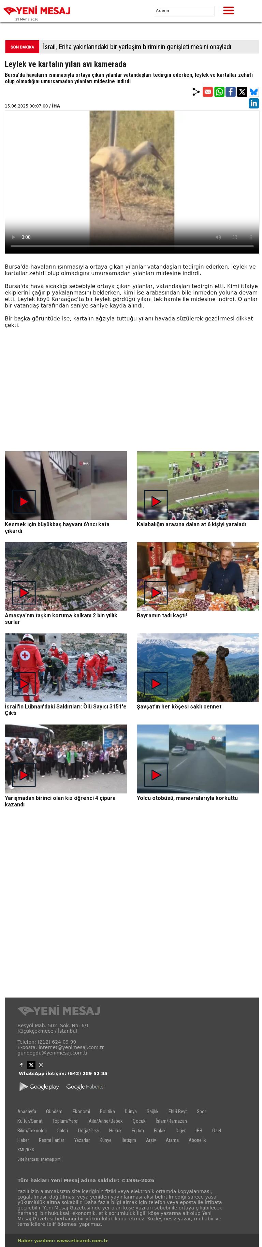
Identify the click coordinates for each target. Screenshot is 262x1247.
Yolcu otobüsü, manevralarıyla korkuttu (187, 798)
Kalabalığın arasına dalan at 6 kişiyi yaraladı (191, 524)
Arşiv (151, 1140)
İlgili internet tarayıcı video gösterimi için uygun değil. (132, 182)
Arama (172, 1140)
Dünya (131, 1111)
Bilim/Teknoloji (32, 1131)
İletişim (128, 1140)
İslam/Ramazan (171, 1121)
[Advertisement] (132, 403)
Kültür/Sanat (30, 1121)
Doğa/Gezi (88, 1131)
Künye (106, 1140)
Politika (107, 1111)
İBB (198, 1131)
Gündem (54, 1111)
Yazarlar (82, 1140)
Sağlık (153, 1111)
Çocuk (139, 1121)
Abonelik (197, 1140)
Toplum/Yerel (65, 1121)
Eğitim (138, 1131)
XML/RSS (25, 1149)
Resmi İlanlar (51, 1140)
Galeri (62, 1131)
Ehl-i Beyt (178, 1111)
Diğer (181, 1131)
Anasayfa (26, 1111)
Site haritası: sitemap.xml (39, 1159)
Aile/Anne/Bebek (106, 1121)
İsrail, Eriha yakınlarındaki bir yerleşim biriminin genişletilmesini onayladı (137, 47)
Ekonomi (81, 1111)
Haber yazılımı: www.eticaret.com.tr (62, 1240)
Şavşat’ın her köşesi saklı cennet (179, 706)
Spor (201, 1111)
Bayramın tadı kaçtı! (162, 615)
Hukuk (115, 1131)
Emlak (160, 1131)
